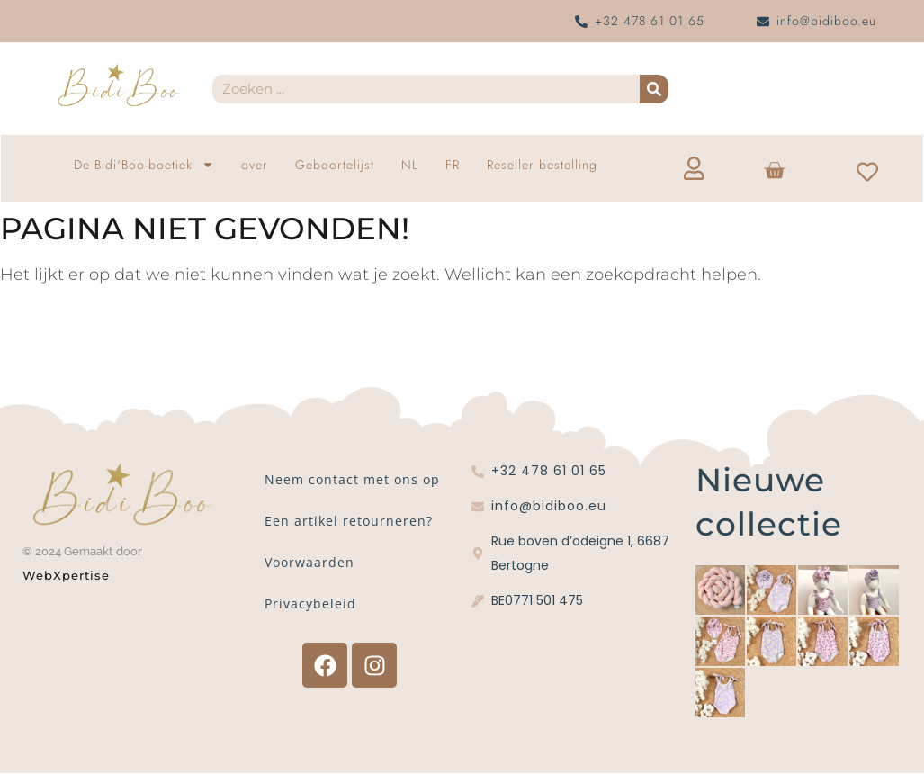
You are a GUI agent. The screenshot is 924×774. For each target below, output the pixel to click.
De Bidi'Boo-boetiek (144, 164)
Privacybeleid (310, 604)
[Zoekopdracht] (654, 89)
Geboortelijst (334, 165)
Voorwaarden (309, 563)
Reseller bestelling (542, 165)
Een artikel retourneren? (349, 521)
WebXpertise (68, 575)
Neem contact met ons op (352, 480)
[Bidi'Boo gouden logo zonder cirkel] (117, 85)
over (254, 165)
